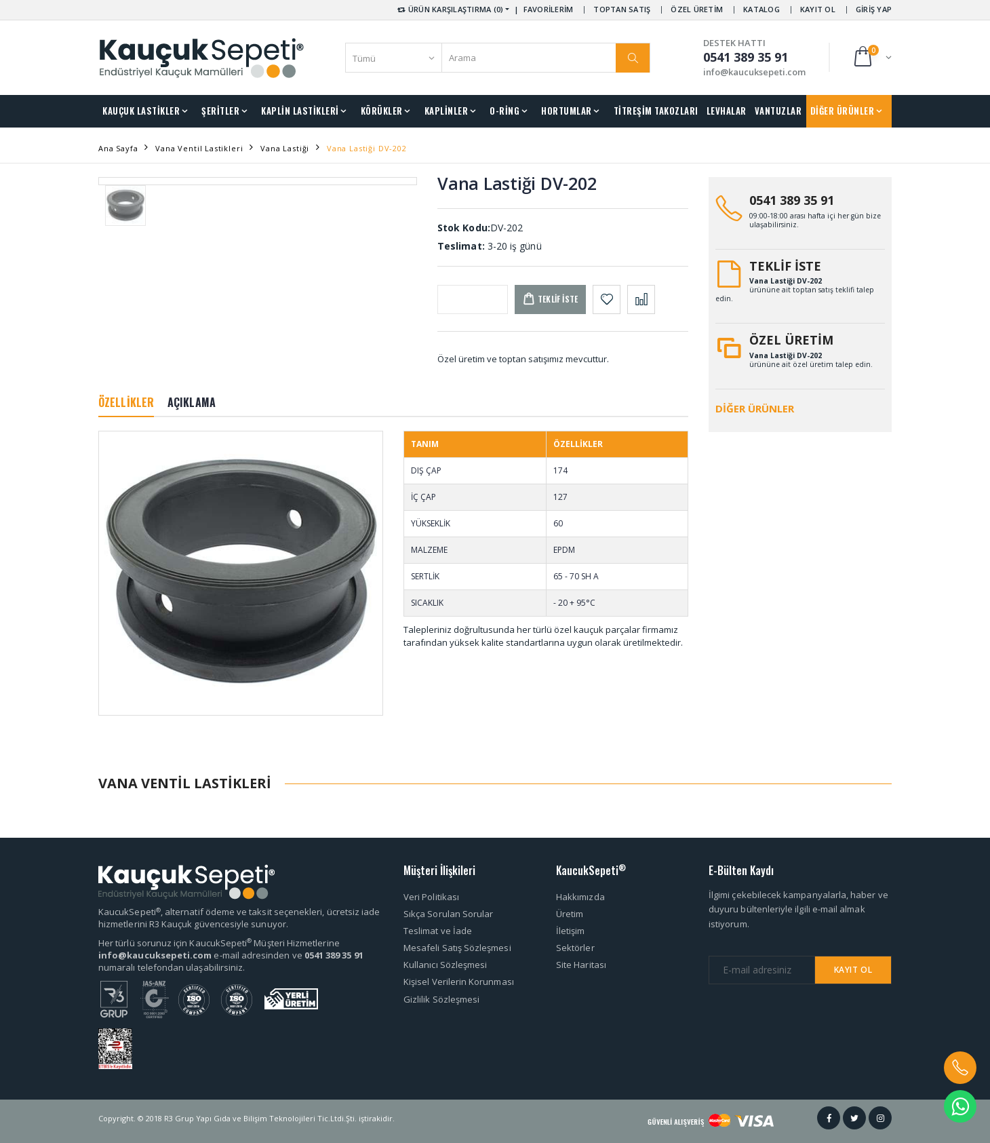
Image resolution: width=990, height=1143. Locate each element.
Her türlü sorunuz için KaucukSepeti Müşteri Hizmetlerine (219, 943)
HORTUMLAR (566, 110)
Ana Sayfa (118, 148)
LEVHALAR (727, 110)
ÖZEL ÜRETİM (697, 9)
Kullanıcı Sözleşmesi (445, 964)
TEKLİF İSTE (785, 266)
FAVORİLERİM (548, 9)
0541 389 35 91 (791, 200)
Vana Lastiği (284, 148)
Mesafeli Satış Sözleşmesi (457, 948)
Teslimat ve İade (437, 931)
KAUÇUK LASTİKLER (141, 110)
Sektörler (575, 948)
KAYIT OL (817, 9)
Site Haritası (581, 964)
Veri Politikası (431, 897)
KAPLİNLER (446, 110)
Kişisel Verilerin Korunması (458, 981)
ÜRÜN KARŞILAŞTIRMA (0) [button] (449, 9)
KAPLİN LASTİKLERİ (300, 110)
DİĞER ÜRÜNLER (842, 110)
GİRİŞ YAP (874, 9)
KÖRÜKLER (382, 110)
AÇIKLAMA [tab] (191, 402)
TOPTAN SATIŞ (621, 9)
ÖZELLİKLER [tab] (126, 402)
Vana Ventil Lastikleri (199, 148)
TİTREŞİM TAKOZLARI (656, 110)
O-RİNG (504, 110)
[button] (872, 57)
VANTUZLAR (778, 110)
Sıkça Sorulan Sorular (448, 914)
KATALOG (761, 9)
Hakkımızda (580, 897)
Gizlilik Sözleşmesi (441, 999)
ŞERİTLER (220, 110)
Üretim (569, 914)
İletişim (570, 931)
